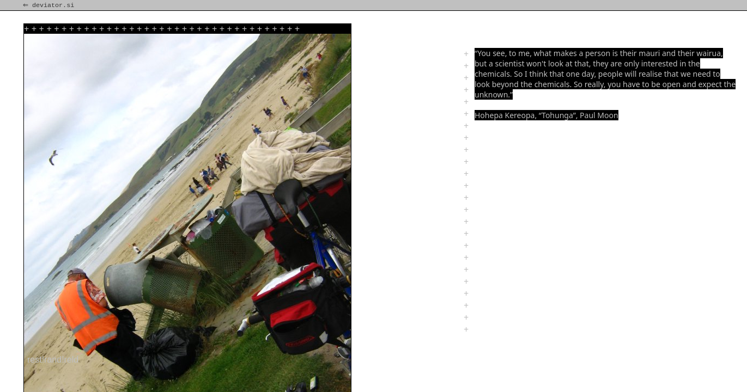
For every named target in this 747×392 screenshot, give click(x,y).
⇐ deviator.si (49, 5)
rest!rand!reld (52, 359)
